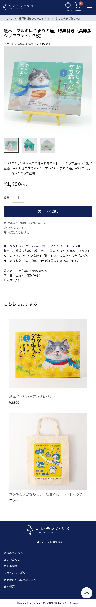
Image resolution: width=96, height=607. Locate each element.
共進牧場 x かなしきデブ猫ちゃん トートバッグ (46, 494)
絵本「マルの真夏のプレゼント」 (34, 396)
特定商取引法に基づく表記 (20, 580)
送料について (14, 228)
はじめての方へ (13, 553)
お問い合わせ (12, 560)
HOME (8, 19)
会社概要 (9, 587)
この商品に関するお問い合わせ (25, 223)
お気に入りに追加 (16, 233)
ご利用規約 (10, 566)
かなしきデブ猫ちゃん (68, 19)
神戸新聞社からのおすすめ (34, 19)
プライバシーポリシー (17, 573)
